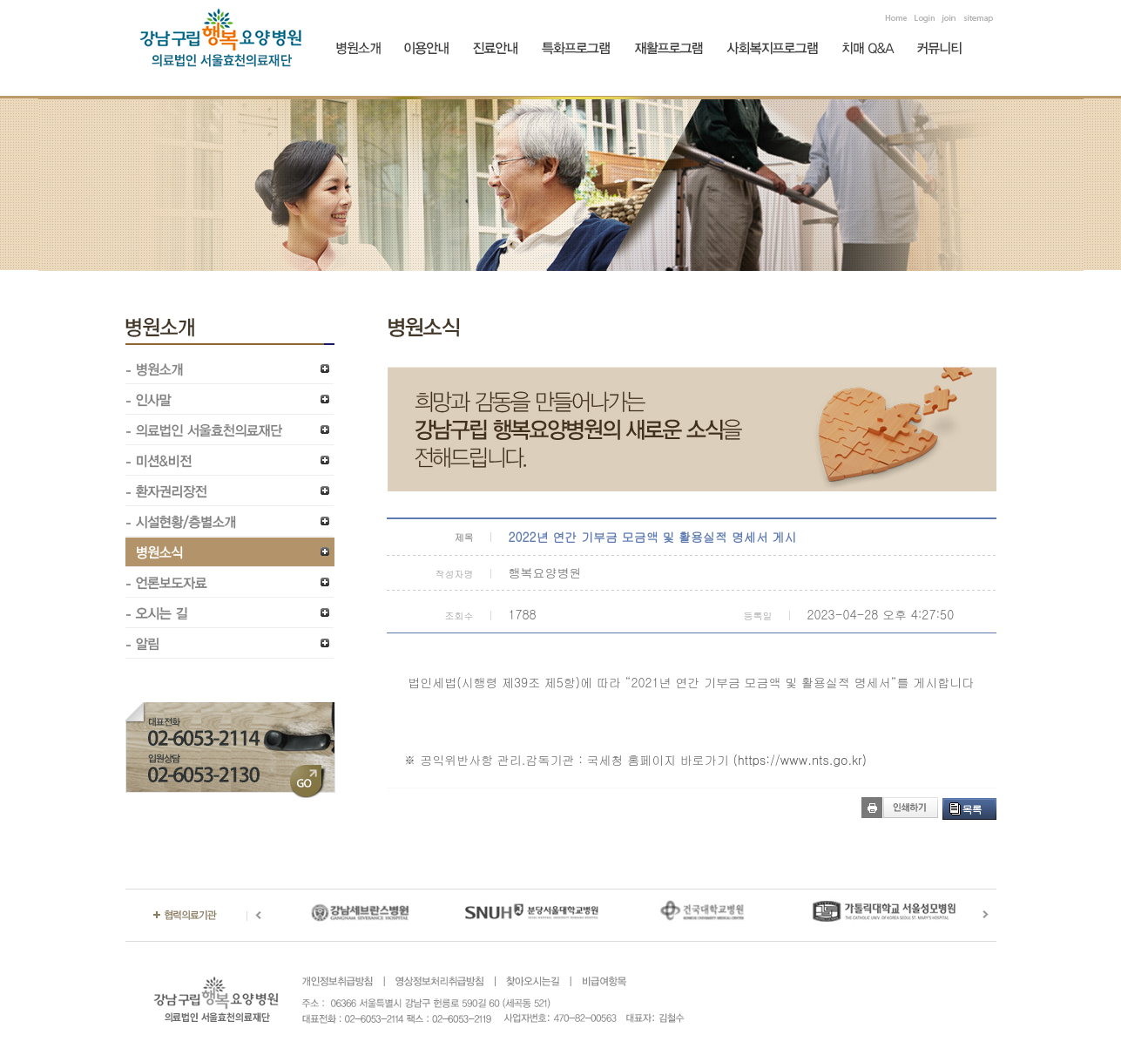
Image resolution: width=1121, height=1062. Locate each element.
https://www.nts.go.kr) (802, 759)
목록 (972, 809)
